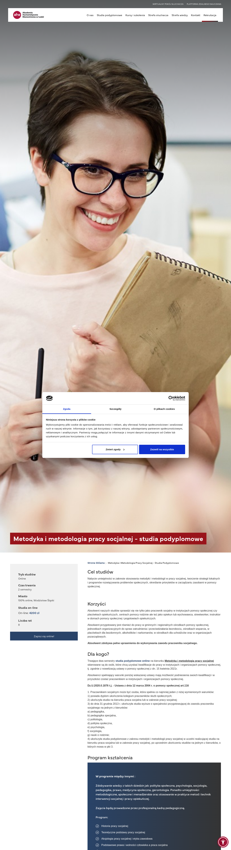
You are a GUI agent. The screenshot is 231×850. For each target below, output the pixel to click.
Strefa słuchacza (158, 15)
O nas (90, 15)
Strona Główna (96, 562)
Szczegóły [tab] (115, 409)
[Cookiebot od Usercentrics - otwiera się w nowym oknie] (171, 398)
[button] (223, 842)
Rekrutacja (210, 15)
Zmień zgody (115, 449)
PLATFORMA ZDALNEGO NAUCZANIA (204, 4)
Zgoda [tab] (66, 409)
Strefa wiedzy (180, 15)
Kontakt (195, 15)
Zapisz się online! (44, 636)
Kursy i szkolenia (135, 15)
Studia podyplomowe (109, 15)
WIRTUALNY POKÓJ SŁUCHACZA (168, 4)
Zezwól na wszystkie (162, 449)
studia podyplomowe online (133, 660)
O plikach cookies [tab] (164, 409)
